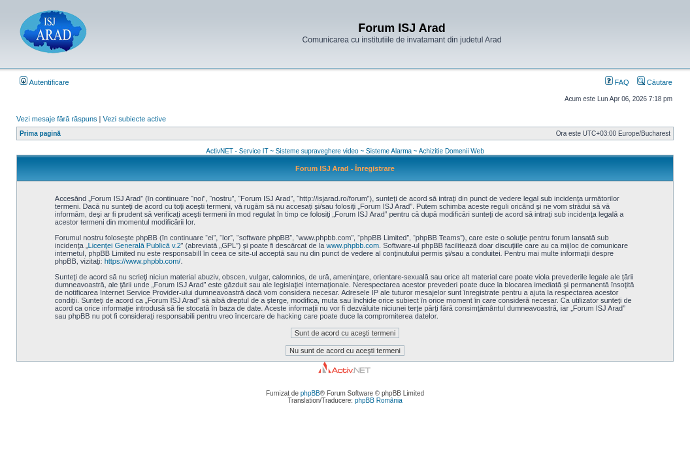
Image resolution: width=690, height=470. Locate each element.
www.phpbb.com (352, 245)
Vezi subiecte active (135, 119)
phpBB (310, 393)
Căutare (654, 82)
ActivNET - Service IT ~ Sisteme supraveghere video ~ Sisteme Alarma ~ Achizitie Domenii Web (345, 151)
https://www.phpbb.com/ (143, 261)
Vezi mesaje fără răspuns (56, 119)
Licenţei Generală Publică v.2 (134, 245)
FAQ (617, 82)
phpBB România (378, 400)
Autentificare (44, 82)
